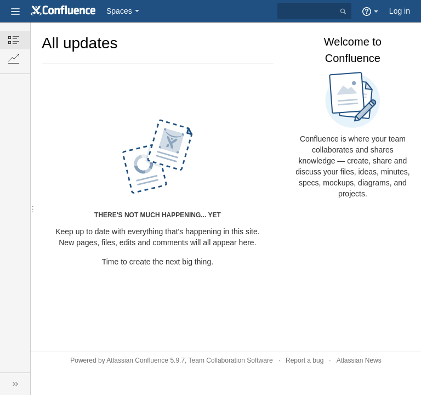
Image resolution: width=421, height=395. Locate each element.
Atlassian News (359, 360)
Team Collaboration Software (231, 360)
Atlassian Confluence (137, 360)
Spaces (119, 11)
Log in (399, 11)
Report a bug (304, 360)
